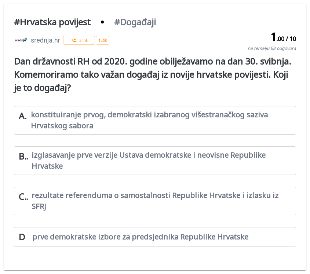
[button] (79, 40)
